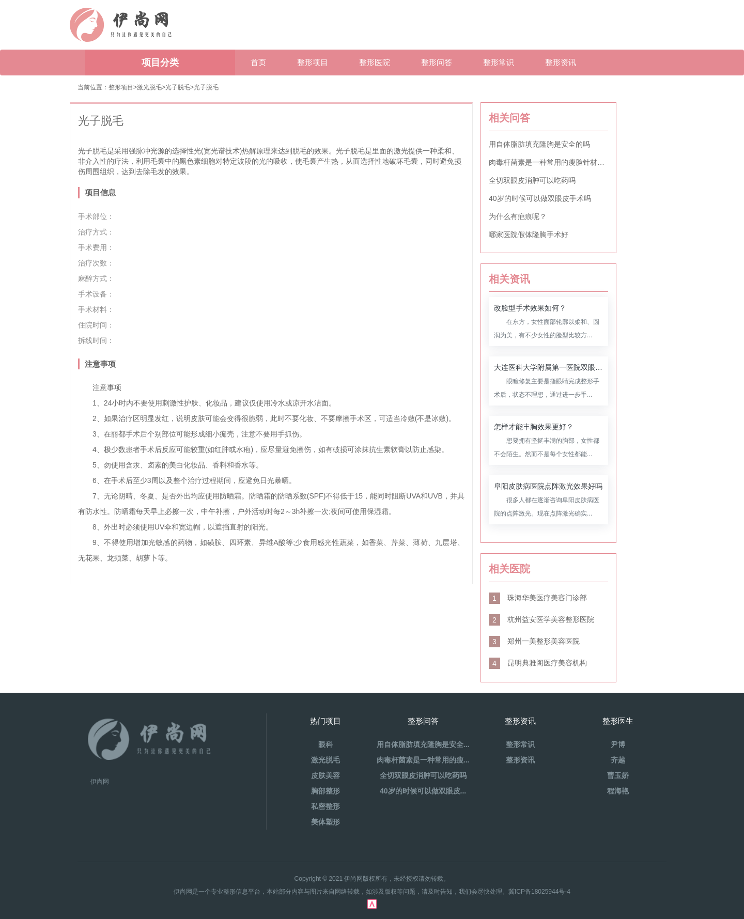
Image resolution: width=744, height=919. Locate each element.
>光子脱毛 (204, 87)
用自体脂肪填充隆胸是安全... (423, 744)
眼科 (325, 744)
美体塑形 (325, 822)
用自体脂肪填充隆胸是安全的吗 (539, 144)
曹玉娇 (618, 775)
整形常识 (498, 62)
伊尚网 (99, 781)
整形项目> (123, 87)
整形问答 (436, 62)
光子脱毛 (177, 87)
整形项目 (312, 62)
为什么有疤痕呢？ (518, 216)
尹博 (618, 744)
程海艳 (618, 791)
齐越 (618, 760)
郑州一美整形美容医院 (534, 641)
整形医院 (374, 62)
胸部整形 (325, 791)
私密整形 (325, 806)
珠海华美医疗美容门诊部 (538, 598)
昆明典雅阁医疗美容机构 (538, 663)
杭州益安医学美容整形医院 (541, 619)
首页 (258, 62)
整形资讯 (560, 62)
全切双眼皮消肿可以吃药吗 (532, 180)
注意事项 (100, 364)
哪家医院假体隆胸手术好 (528, 234)
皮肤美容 (325, 775)
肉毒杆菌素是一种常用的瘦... (423, 760)
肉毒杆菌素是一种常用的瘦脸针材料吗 (548, 162)
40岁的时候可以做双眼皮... (423, 791)
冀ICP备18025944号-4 (539, 891)
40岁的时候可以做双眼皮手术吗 (540, 198)
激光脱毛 (149, 87)
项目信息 (100, 192)
